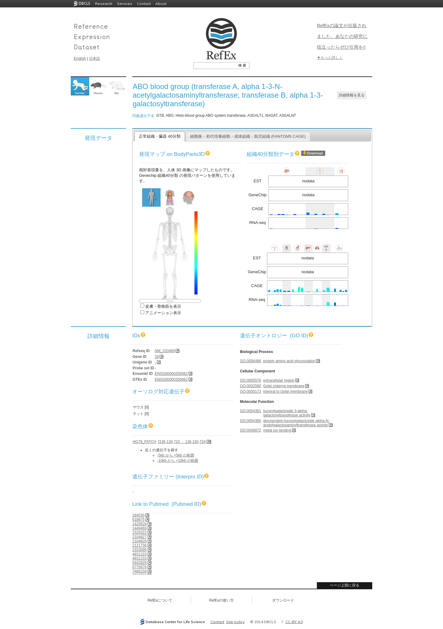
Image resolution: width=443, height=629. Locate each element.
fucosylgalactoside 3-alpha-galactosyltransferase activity (286, 413)
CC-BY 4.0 (294, 621)
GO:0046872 (250, 430)
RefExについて (160, 600)
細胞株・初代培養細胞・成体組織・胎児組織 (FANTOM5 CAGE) (248, 136)
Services (124, 3)
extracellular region (278, 380)
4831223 (139, 554)
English (80, 58)
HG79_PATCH (144, 442)
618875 (138, 519)
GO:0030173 (250, 391)
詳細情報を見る (352, 95)
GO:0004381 (250, 411)
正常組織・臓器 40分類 (159, 136)
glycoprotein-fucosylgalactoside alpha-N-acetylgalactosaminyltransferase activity (296, 423)
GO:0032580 (250, 386)
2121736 (139, 545)
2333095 (139, 550)
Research (103, 3)
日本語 (94, 58)
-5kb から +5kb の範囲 (175, 455)
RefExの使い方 (221, 600)
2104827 (139, 537)
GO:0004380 (250, 421)
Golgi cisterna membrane (283, 386)
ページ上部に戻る (344, 585)
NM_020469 (165, 351)
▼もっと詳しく (330, 57)
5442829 (139, 563)
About (160, 3)
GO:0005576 (250, 380)
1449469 (139, 528)
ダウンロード (283, 600)
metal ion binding (277, 430)
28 (157, 357)
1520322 (139, 532)
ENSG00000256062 (171, 373)
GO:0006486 (250, 361)
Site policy (235, 621)
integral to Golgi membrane (285, 391)
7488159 (139, 571)
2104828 (139, 541)
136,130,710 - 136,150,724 (182, 442)
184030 (138, 515)
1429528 (139, 524)
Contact (144, 3)
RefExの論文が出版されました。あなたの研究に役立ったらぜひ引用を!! (342, 36)
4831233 (139, 558)
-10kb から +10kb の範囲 (177, 460)
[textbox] (214, 65)
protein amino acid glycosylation (289, 361)
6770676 (139, 567)
